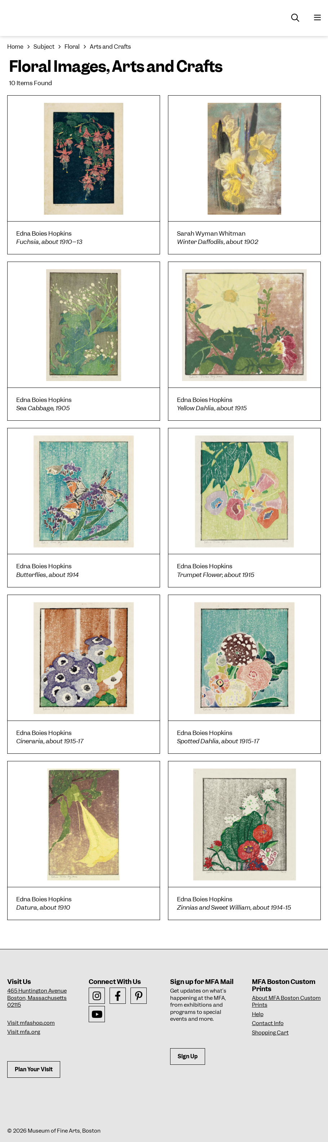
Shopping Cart (270, 1032)
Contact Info (268, 1023)
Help (257, 1014)
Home (15, 47)
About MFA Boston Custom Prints (286, 1001)
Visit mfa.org (23, 1032)
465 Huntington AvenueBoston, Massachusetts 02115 (37, 997)
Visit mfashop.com (31, 1023)
